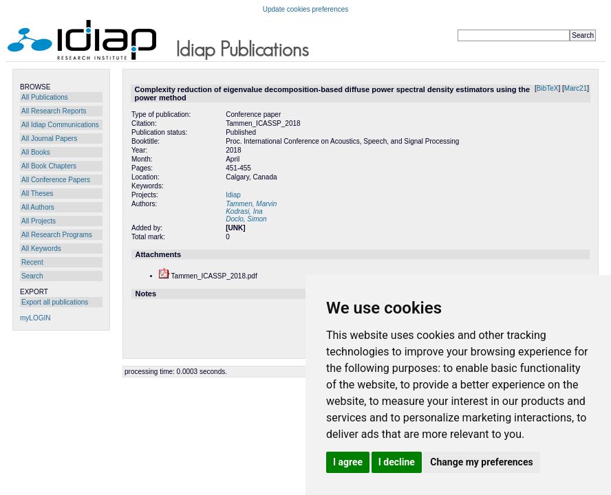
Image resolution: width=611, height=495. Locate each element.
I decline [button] (396, 462)
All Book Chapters (48, 166)
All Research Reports (53, 111)
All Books (35, 152)
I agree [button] (348, 462)
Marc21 (575, 88)
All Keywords (41, 248)
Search (32, 276)
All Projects (38, 221)
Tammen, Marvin (251, 204)
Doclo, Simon (246, 219)
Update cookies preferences (306, 9)
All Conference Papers (55, 180)
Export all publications (54, 302)
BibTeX (548, 88)
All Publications (44, 97)
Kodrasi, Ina (244, 211)
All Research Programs (56, 235)
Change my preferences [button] (481, 462)
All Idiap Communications (60, 125)
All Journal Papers (49, 138)
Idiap (233, 195)
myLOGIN (35, 318)
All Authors (37, 207)
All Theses (37, 193)
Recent (32, 262)
